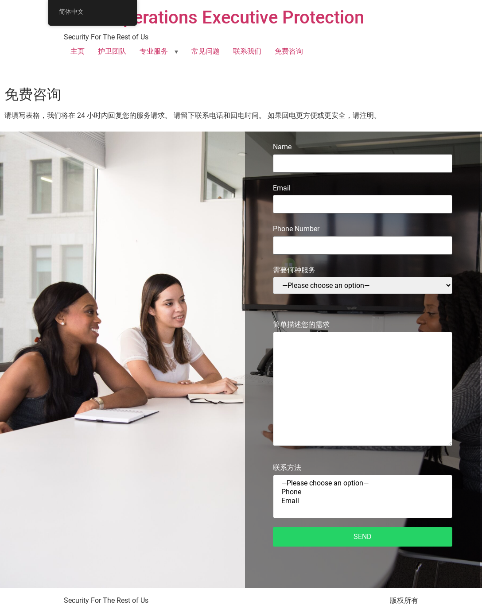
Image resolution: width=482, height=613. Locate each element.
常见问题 (205, 51)
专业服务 (154, 51)
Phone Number (362, 237)
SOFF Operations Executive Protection (214, 17)
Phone (362, 492)
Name (362, 155)
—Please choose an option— (362, 483)
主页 (77, 51)
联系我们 (247, 51)
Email (362, 196)
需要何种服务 (362, 280)
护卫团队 (112, 51)
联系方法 (362, 490)
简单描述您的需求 (362, 383)
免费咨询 (289, 51)
